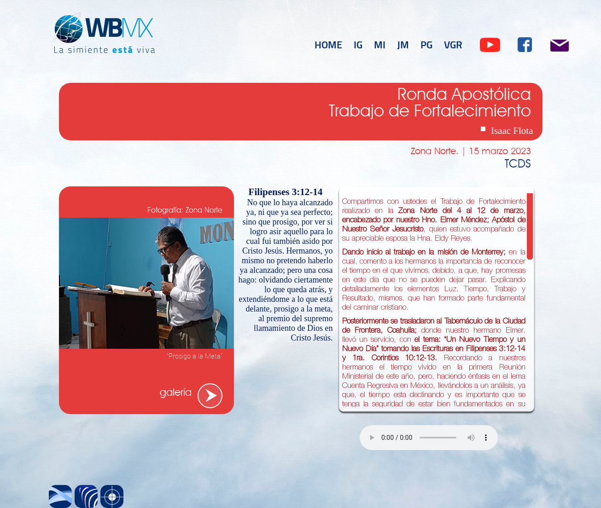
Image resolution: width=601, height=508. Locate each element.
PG (426, 44)
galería (176, 393)
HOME (328, 44)
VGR (453, 44)
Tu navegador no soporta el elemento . (429, 437)
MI (379, 44)
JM (403, 44)
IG (358, 44)
